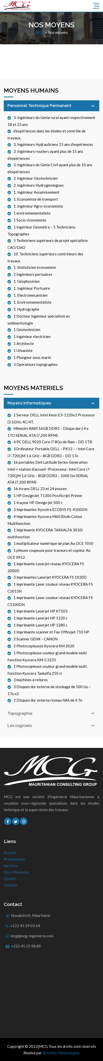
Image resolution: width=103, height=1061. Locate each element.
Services (11, 865)
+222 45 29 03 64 (25, 925)
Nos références (16, 872)
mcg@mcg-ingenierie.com (32, 936)
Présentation (15, 859)
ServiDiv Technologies (61, 1053)
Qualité (10, 878)
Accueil (10, 852)
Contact (10, 885)
